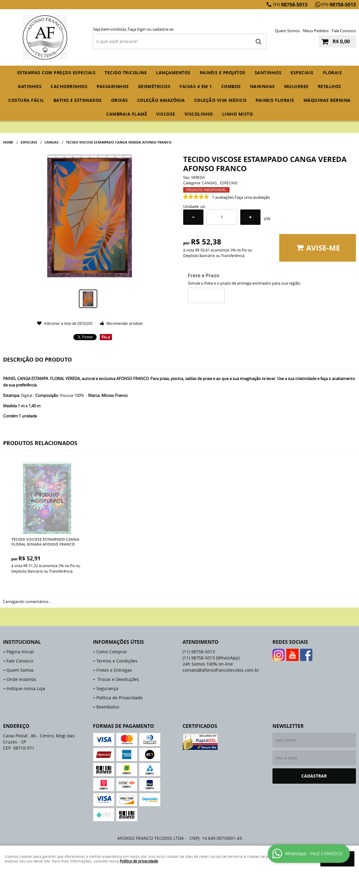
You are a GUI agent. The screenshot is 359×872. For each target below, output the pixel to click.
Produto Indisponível (47, 498)
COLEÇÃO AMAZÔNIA (161, 100)
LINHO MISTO (237, 114)
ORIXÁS (119, 100)
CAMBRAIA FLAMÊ (126, 114)
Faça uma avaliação (252, 197)
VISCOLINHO (198, 114)
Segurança (107, 688)
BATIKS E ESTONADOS (77, 100)
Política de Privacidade (119, 698)
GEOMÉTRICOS (154, 86)
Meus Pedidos (316, 30)
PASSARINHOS (113, 86)
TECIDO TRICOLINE (126, 72)
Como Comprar (111, 652)
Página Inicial (20, 652)
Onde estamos (21, 679)
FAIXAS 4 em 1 (196, 86)
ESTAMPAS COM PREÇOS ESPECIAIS (56, 72)
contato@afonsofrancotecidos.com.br (221, 670)
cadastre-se (162, 29)
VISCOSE (165, 114)
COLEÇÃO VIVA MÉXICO (220, 100)
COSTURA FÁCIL (26, 100)
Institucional (22, 642)
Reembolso (107, 707)
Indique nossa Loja (25, 688)
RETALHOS (329, 86)
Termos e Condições (116, 661)
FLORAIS (332, 72)
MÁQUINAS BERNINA (327, 100)
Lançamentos (173, 72)
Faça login (137, 29)
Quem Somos (287, 30)
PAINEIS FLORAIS (275, 100)
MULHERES (296, 86)
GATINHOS (29, 86)
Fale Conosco (344, 30)
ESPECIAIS (302, 72)
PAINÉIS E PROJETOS (222, 72)
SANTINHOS (268, 72)
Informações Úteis (118, 642)
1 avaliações (223, 197)
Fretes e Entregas (114, 670)
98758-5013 (290, 4)
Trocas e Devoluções (117, 679)
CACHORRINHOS (69, 86)
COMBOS (231, 86)
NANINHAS (262, 86)
